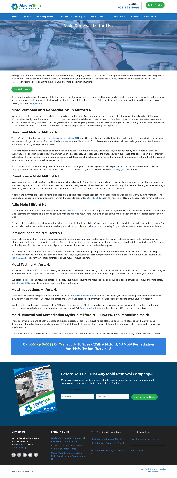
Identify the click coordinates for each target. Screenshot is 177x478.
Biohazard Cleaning (74, 16)
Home (14, 17)
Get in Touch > (155, 5)
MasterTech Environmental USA (152, 469)
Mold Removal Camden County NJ (108, 439)
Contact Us (150, 17)
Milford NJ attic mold (78, 210)
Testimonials (118, 17)
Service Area (99, 16)
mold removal (32, 116)
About (28, 16)
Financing (134, 17)
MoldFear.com (152, 472)
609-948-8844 (128, 7)
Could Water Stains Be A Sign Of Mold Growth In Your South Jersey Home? (68, 456)
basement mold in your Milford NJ (61, 138)
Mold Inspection (47, 16)
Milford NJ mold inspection (82, 295)
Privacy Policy (138, 450)
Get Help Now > (22, 89)
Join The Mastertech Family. (145, 439)
